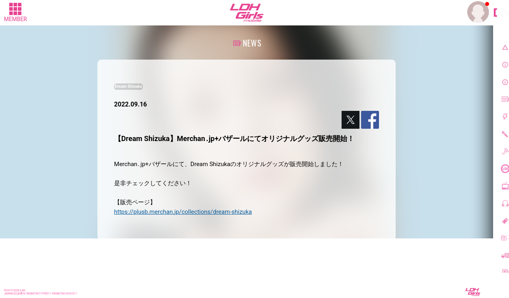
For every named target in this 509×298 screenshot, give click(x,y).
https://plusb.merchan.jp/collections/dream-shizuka (183, 211)
